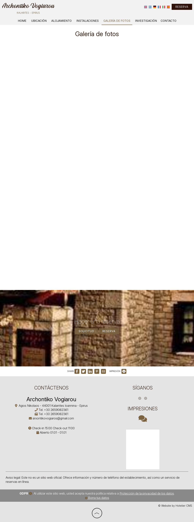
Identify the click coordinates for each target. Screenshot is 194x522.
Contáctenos (51, 388)
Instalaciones (87, 21)
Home (22, 21)
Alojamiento (61, 21)
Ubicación (39, 21)
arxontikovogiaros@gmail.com (53, 418)
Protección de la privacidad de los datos (147, 493)
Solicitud (86, 331)
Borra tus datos (97, 498)
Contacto (168, 21)
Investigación (146, 21)
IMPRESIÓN (117, 371)
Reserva (181, 6)
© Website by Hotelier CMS (175, 505)
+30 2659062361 (56, 410)
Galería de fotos (116, 21)
